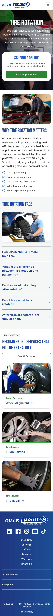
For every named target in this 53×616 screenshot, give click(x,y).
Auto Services (10, 574)
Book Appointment (26, 74)
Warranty (26, 559)
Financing (26, 564)
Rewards (26, 554)
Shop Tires (26, 540)
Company (7, 584)
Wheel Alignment (19, 403)
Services (26, 544)
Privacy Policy (26, 612)
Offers (26, 549)
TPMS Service (17, 452)
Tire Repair (15, 501)
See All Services (26, 356)
